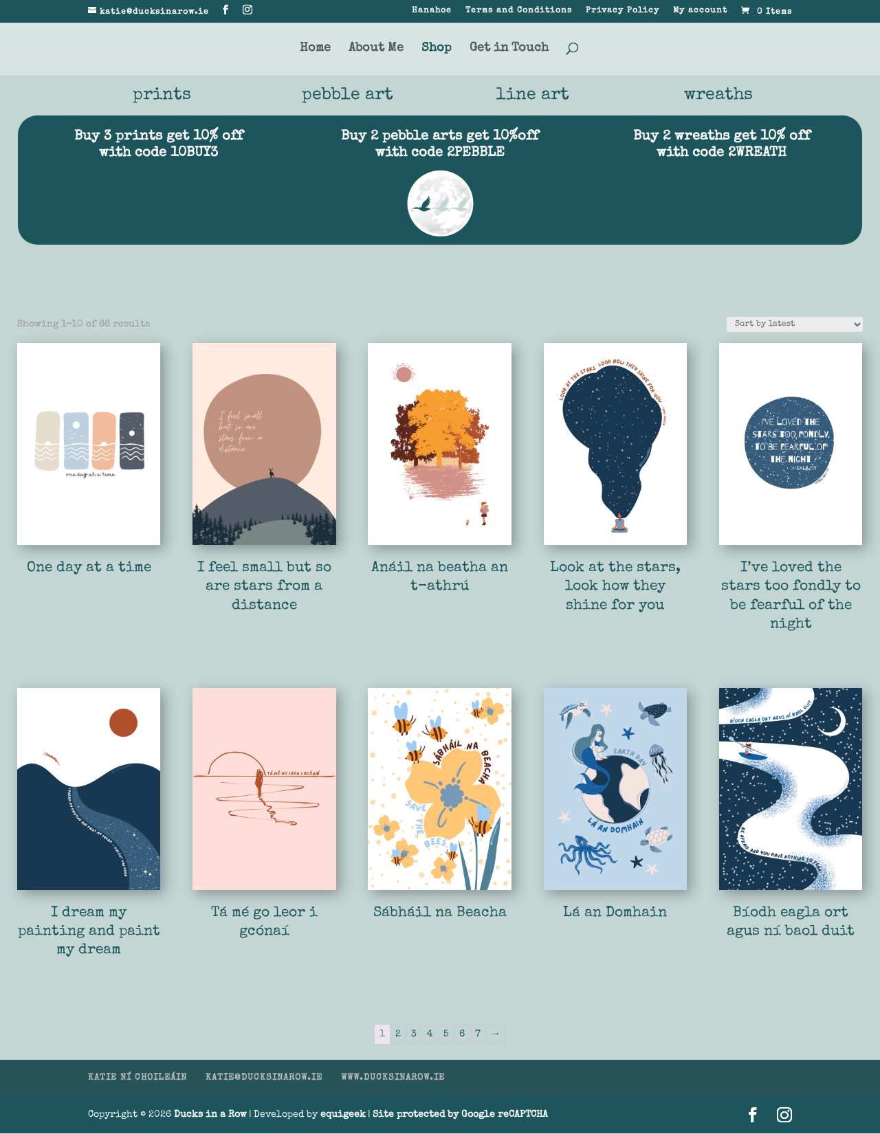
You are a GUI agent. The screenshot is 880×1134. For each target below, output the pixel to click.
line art (533, 96)
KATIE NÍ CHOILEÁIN (137, 1078)
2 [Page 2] (398, 1035)
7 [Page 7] (478, 1035)
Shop (436, 48)
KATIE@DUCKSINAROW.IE (264, 1078)
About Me (376, 48)
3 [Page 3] (414, 1035)
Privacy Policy (622, 11)
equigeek (343, 1115)
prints (161, 96)
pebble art (347, 96)
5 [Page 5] (446, 1035)
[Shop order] (795, 325)
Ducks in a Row (210, 1115)
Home (315, 48)
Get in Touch (509, 48)
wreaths (719, 96)
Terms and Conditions (518, 11)
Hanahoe (432, 11)
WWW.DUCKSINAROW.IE (393, 1078)
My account (700, 11)
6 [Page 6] (462, 1035)
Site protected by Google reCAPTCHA (460, 1115)
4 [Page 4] (430, 1035)
